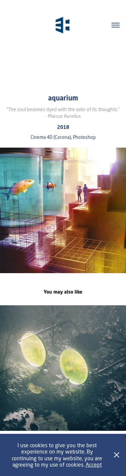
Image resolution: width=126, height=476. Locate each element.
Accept (94, 464)
